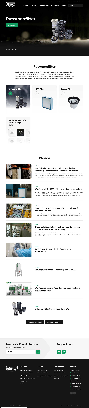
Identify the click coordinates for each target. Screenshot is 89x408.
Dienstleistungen (44, 5)
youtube (64, 352)
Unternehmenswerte (59, 373)
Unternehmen (55, 5)
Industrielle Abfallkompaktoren (27, 378)
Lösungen (25, 5)
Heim (7, 49)
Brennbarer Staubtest (43, 373)
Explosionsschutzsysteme (26, 373)
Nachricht (56, 378)
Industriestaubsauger (25, 375)
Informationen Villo (58, 370)
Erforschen (11, 25)
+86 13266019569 (76, 375)
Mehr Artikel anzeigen (53, 322)
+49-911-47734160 (77, 389)
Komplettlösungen (42, 370)
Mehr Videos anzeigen (34, 322)
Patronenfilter (23, 381)
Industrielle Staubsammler (26, 370)
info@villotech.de (76, 383)
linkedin (59, 352)
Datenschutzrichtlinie (64, 405)
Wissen (64, 5)
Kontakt (68, 1)
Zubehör (22, 384)
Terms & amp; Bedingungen (77, 405)
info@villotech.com (77, 372)
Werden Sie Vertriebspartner (57, 1)
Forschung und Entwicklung (61, 375)
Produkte (33, 5)
